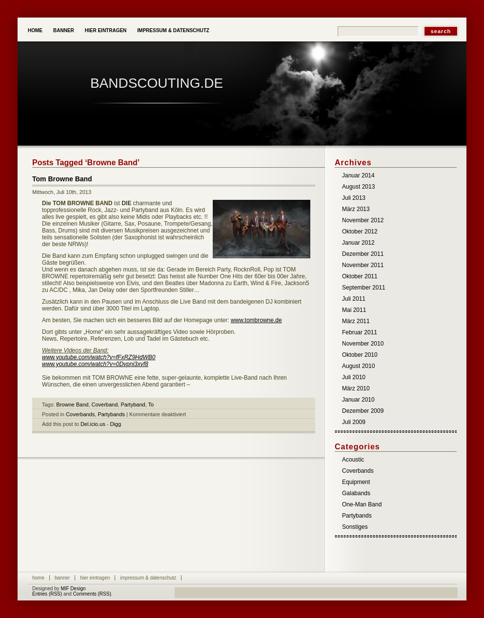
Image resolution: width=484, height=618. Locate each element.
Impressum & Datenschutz (173, 30)
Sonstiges (355, 526)
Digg (115, 424)
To (151, 404)
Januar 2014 (358, 175)
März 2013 (356, 209)
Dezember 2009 (362, 410)
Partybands (111, 414)
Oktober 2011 (360, 276)
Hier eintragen (106, 30)
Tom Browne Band (62, 179)
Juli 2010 (353, 377)
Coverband (105, 404)
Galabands (356, 493)
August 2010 (358, 366)
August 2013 (358, 186)
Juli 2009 (353, 422)
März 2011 (356, 321)
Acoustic (353, 459)
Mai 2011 (354, 310)
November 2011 (362, 265)
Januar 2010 (358, 399)
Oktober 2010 (360, 354)
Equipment (356, 482)
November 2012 (362, 220)
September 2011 (363, 287)
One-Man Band (362, 504)
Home (35, 30)
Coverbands (80, 414)
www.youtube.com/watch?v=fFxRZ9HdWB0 (98, 357)
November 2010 (362, 343)
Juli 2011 (353, 298)
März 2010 (356, 388)
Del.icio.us (93, 424)
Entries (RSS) (47, 594)
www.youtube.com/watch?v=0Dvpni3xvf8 (95, 364)
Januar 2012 (358, 242)
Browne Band (72, 404)
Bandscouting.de (156, 83)
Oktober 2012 (360, 231)
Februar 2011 (359, 332)
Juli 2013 (353, 197)
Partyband (133, 404)
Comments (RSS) (92, 594)
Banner (63, 30)
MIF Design (72, 588)
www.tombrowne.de (256, 320)
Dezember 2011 (362, 254)
